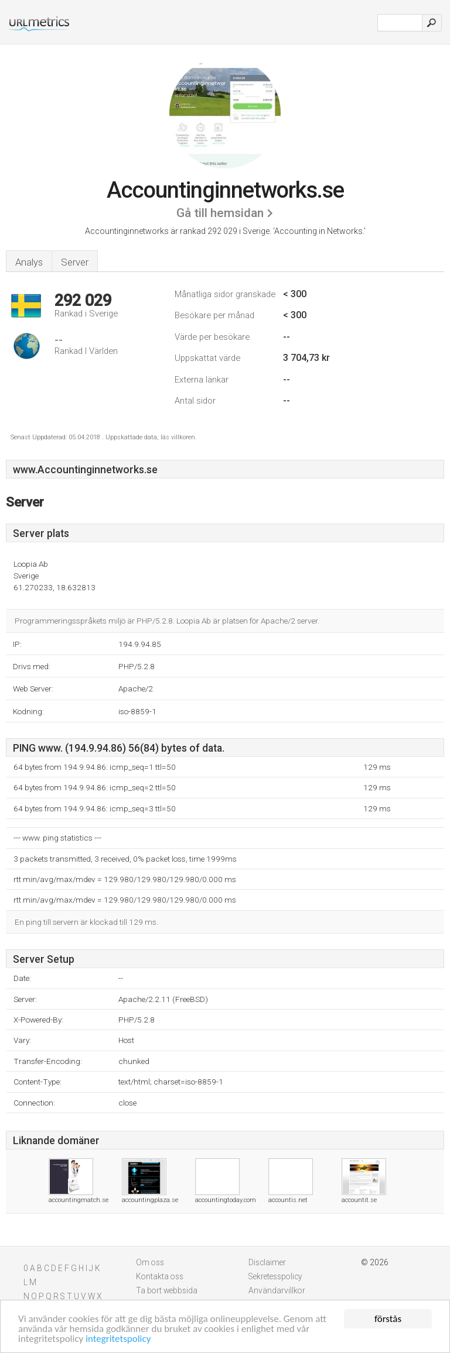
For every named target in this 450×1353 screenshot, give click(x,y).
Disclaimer (267, 1262)
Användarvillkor (276, 1290)
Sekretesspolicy (275, 1276)
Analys (29, 262)
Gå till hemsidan (220, 213)
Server (74, 262)
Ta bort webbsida (166, 1290)
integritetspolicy (118, 1339)
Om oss (150, 1262)
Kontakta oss (159, 1276)
